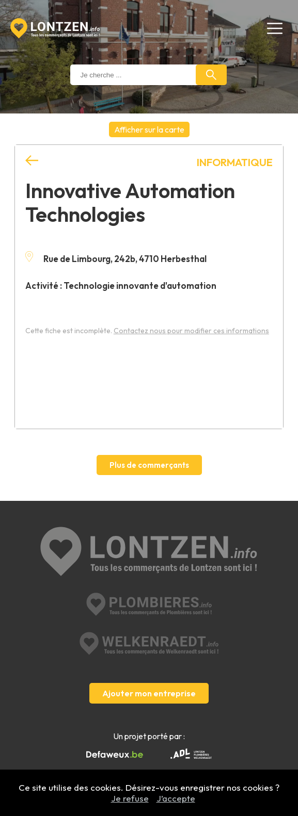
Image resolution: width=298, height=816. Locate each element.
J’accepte (175, 798)
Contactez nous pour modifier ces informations (191, 330)
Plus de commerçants (149, 465)
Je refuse (130, 798)
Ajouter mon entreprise (149, 693)
